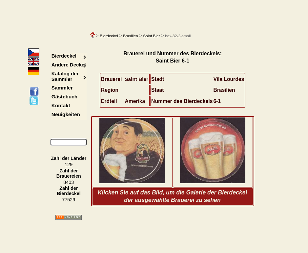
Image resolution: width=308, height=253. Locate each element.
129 (68, 164)
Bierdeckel (109, 36)
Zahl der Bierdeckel (69, 191)
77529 (68, 199)
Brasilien (130, 36)
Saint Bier (151, 36)
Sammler (62, 87)
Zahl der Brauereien (68, 173)
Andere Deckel (68, 64)
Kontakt (60, 105)
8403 (68, 182)
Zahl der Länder (68, 158)
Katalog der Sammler (65, 76)
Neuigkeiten (65, 114)
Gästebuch (64, 96)
